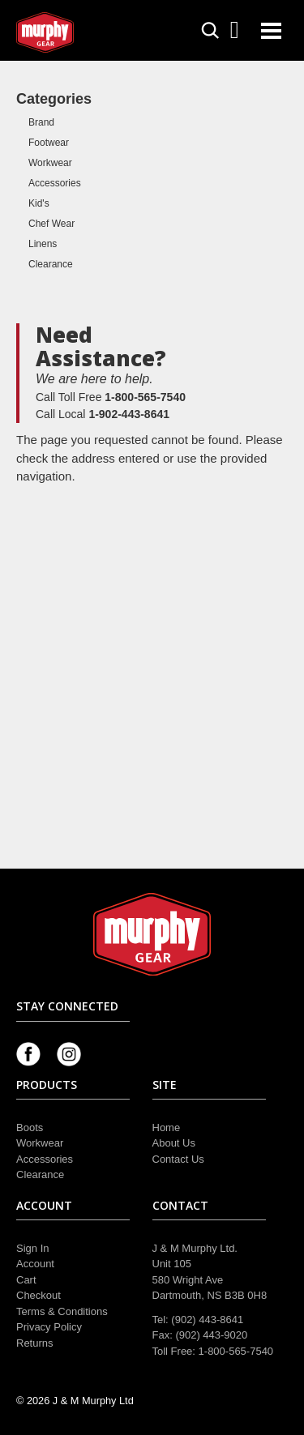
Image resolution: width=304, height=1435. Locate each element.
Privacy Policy (49, 1327)
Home (166, 1127)
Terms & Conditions (62, 1311)
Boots (29, 1127)
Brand (41, 122)
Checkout (38, 1295)
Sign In (32, 1248)
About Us (173, 1143)
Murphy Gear (85, 32)
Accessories (54, 183)
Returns (35, 1343)
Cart (26, 1280)
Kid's (38, 203)
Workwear (50, 163)
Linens (42, 244)
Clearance (50, 264)
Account (35, 1264)
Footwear (48, 142)
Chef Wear (51, 223)
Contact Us (178, 1159)
